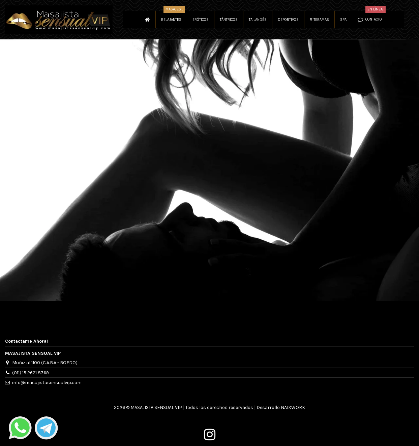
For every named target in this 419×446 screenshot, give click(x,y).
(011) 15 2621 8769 (30, 373)
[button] (319, 19)
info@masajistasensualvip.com (47, 382)
